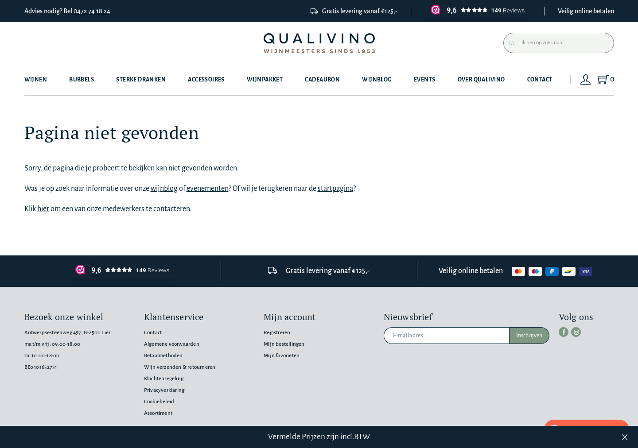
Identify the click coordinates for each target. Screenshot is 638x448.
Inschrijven (529, 335)
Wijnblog (376, 80)
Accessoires (206, 80)
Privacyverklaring (164, 390)
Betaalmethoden (163, 356)
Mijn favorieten (282, 356)
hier (43, 209)
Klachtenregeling (163, 379)
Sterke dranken (141, 80)
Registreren (277, 333)
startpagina (335, 189)
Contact (539, 80)
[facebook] (563, 332)
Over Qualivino (481, 80)
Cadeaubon (322, 80)
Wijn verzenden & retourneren (179, 367)
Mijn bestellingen (284, 344)
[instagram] (576, 332)
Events (425, 80)
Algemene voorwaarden (171, 344)
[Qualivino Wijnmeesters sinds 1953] (319, 43)
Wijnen (35, 80)
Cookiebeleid (159, 402)
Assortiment (158, 413)
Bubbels (81, 80)
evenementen (208, 189)
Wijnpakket (265, 80)
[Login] (585, 79)
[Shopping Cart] (605, 79)
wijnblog (164, 189)
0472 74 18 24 (92, 11)
